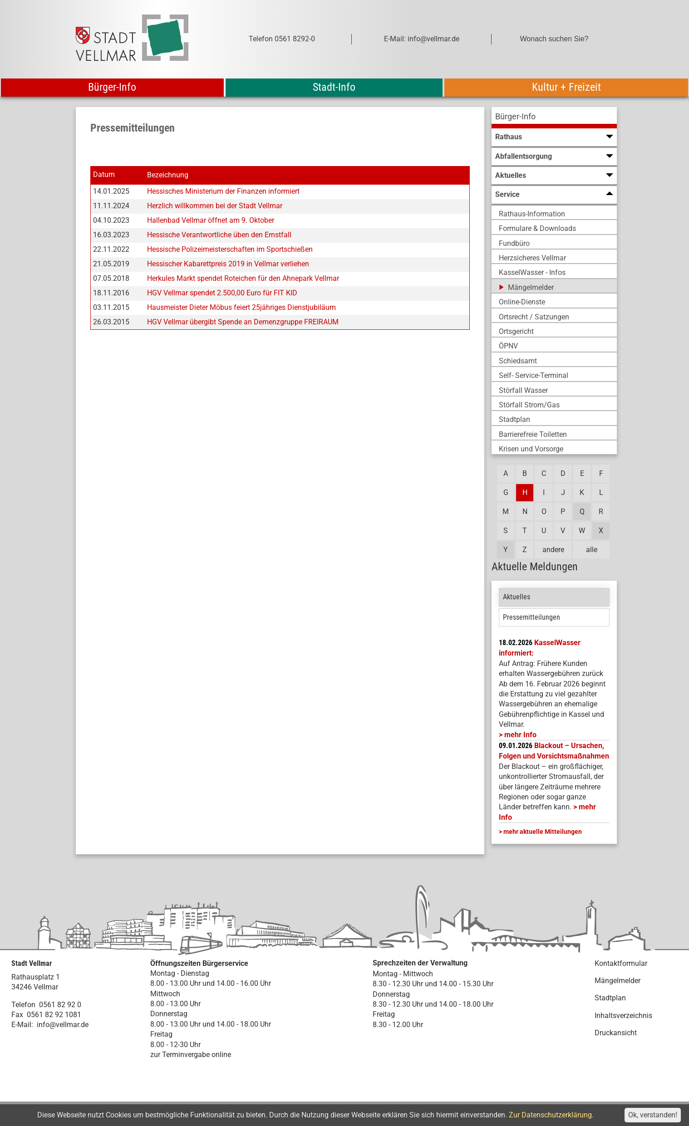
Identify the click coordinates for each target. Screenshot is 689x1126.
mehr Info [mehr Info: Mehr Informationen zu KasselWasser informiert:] (520, 734)
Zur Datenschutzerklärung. (551, 1115)
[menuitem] (554, 117)
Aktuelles (516, 596)
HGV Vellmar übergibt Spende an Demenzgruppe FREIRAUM (243, 322)
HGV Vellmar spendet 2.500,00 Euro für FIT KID (222, 293)
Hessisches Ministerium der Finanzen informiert (223, 191)
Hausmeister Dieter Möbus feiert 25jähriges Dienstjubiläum (241, 307)
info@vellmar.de (63, 1024)
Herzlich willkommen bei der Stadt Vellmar (214, 205)
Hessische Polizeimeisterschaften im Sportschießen (230, 249)
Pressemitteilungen (531, 617)
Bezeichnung (167, 175)
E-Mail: (22, 1024)
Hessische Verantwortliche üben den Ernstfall (219, 234)
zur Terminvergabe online (190, 1054)
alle (591, 549)
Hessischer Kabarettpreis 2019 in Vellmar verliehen (228, 263)
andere (553, 549)
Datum (104, 175)
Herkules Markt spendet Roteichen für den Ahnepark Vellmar (243, 278)
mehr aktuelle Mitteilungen (542, 831)
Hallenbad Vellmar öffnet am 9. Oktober (210, 220)
